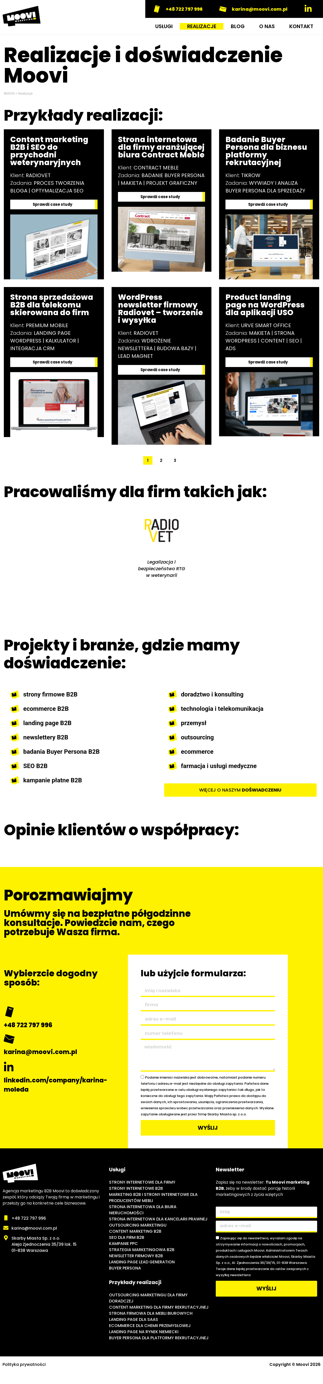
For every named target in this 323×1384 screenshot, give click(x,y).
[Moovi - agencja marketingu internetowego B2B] (53, 1289)
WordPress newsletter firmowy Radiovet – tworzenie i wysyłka (160, 309)
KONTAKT (301, 26)
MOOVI (9, 93)
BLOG (238, 26)
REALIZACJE (201, 26)
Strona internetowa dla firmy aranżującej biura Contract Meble (161, 147)
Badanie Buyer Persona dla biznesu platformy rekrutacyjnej (266, 151)
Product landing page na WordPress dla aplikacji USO (265, 306)
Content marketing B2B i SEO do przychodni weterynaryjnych (49, 151)
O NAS (267, 26)
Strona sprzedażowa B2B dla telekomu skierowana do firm (51, 306)
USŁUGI (164, 26)
